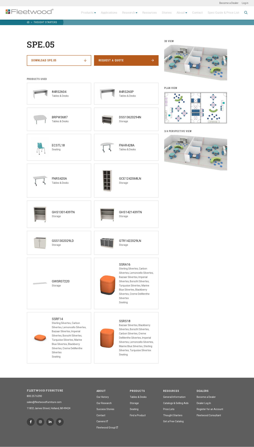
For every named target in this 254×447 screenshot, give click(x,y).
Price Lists (168, 409)
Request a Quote (111, 60)
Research (125, 12)
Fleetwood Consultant (209, 415)
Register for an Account (210, 409)
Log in (245, 3)
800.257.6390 (34, 396)
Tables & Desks (138, 397)
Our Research (104, 403)
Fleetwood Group (107, 427)
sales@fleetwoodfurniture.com (44, 402)
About (179, 12)
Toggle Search (246, 13)
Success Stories (105, 409)
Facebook (31, 422)
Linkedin (50, 422)
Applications (105, 12)
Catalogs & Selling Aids (176, 403)
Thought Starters (45, 22)
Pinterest (60, 422)
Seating (134, 409)
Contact (196, 12)
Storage (134, 403)
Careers (102, 421)
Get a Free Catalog (173, 421)
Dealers (203, 391)
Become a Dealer (228, 3)
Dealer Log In (204, 403)
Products (82, 12)
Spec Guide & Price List (223, 12)
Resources (147, 12)
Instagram (40, 422)
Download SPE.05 (43, 60)
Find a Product (138, 415)
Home (28, 22)
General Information (174, 397)
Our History (102, 397)
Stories (165, 12)
